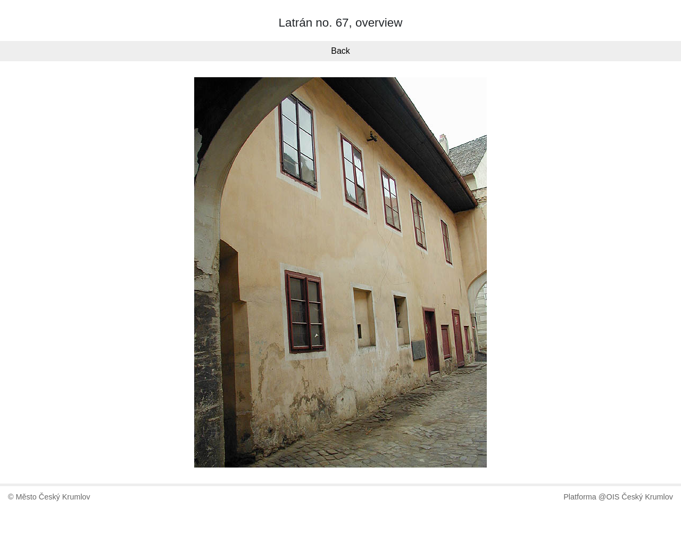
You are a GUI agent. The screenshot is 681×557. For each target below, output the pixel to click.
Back (340, 50)
